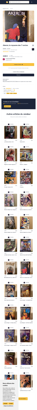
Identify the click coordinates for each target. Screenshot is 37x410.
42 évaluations (12, 51)
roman (11, 93)
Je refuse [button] (11, 403)
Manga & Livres (5, 8)
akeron (8, 93)
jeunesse (15, 93)
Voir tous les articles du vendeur (18, 398)
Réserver (18, 75)
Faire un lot (7, 106)
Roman (11, 8)
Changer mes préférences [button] (8, 405)
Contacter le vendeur (18, 72)
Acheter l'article (18, 64)
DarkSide (8, 48)
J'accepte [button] (5, 403)
